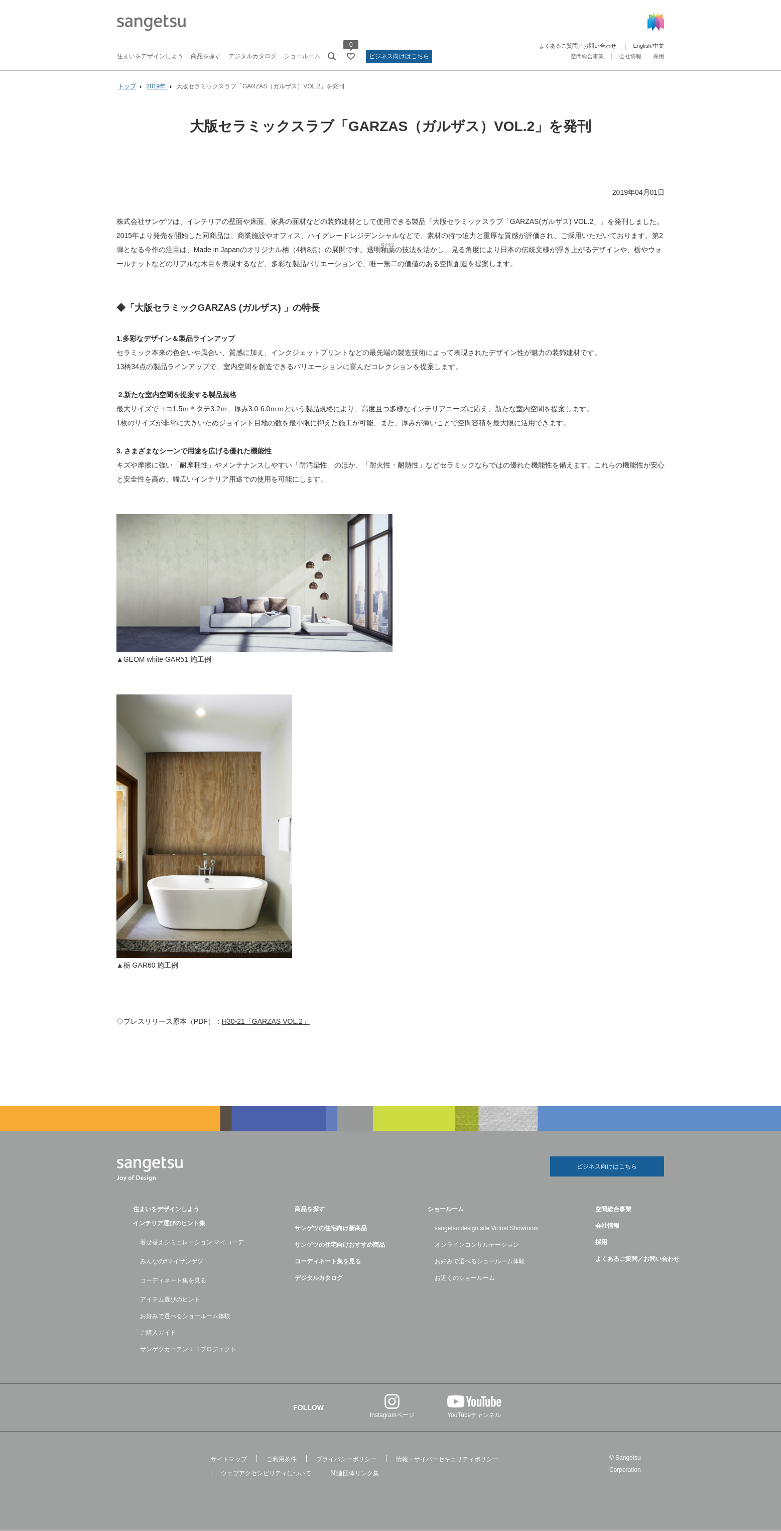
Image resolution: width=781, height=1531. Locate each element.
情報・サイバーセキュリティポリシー (447, 1459)
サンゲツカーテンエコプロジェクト (188, 1349)
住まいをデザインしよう (150, 56)
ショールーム (302, 56)
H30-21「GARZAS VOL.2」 (266, 1021)
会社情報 (630, 56)
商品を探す (206, 56)
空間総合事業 (587, 56)
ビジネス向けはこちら (399, 56)
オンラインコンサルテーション (477, 1245)
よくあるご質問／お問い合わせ (577, 46)
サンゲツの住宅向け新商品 (331, 1228)
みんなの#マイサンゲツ (172, 1261)
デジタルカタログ (252, 56)
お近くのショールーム (465, 1278)
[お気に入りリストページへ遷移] (351, 56)
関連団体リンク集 (355, 1473)
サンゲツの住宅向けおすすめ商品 (340, 1245)
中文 (658, 46)
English (642, 46)
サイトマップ (229, 1459)
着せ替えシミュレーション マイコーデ (192, 1242)
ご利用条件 (282, 1459)
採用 (658, 56)
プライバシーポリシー (346, 1459)
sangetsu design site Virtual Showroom (487, 1228)
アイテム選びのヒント (170, 1300)
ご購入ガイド (158, 1333)
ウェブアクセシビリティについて (266, 1473)
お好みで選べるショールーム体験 (185, 1316)
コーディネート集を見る (173, 1280)
